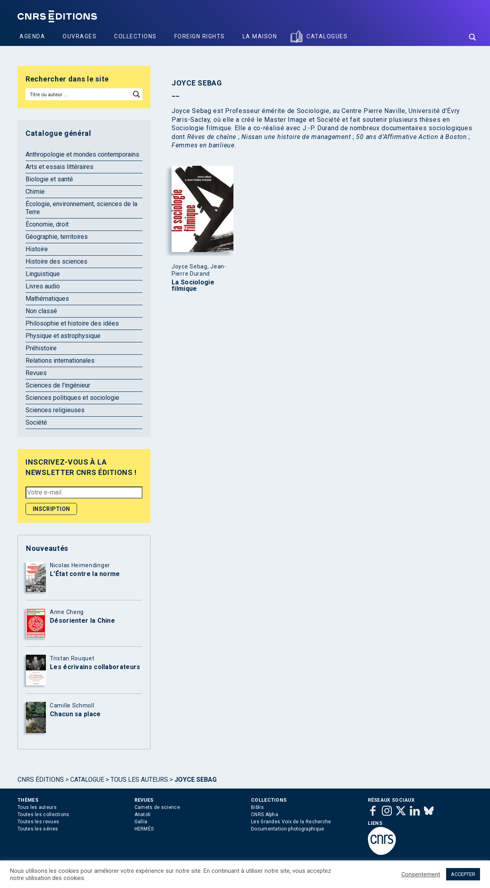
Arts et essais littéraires (59, 167)
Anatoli (142, 814)
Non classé (41, 311)
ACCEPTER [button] (463, 874)
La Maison (260, 36)
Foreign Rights (199, 36)
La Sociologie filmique (193, 285)
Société (36, 422)
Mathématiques (47, 298)
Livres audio (43, 286)
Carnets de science (157, 807)
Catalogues (327, 36)
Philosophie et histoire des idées (72, 323)
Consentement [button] (420, 874)
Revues (36, 373)
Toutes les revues (38, 821)
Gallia (141, 821)
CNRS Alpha (264, 814)
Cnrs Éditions (41, 779)
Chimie (35, 191)
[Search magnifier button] (472, 37)
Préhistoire (41, 348)
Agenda (32, 36)
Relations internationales (60, 360)
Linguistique (43, 274)
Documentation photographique (287, 829)
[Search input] (78, 94)
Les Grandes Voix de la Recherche (291, 821)
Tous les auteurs (139, 779)
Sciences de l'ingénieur (58, 385)
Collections (135, 36)
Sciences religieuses (55, 410)
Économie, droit (47, 224)
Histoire (37, 249)
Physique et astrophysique (63, 336)
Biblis (257, 807)
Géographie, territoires (57, 236)
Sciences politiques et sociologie (72, 397)
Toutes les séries (38, 829)
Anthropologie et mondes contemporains (82, 154)
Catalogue (87, 779)
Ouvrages (80, 36)
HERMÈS (144, 829)
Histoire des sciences (56, 261)
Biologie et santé (49, 179)
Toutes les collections (43, 814)
